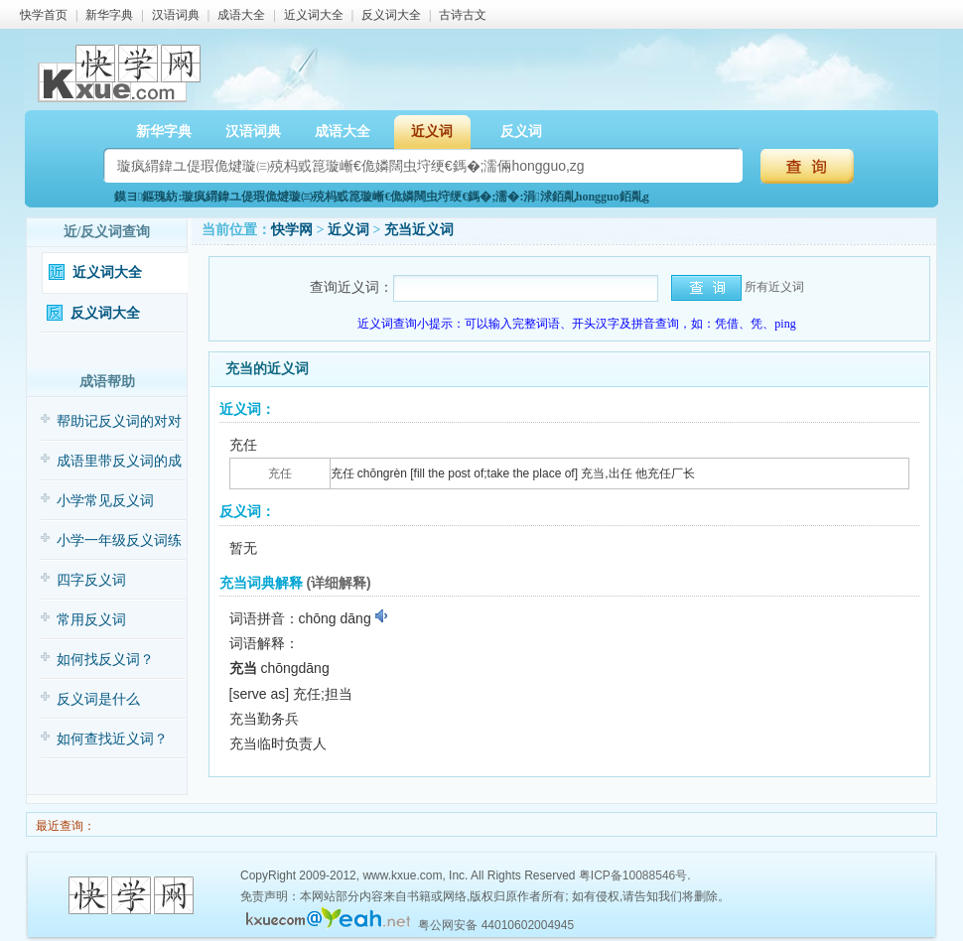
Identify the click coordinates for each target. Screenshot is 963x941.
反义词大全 (391, 15)
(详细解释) (338, 583)
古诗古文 (462, 15)
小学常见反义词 (105, 500)
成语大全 (241, 15)
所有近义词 (774, 287)
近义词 (432, 131)
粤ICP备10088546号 (633, 875)
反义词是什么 (98, 699)
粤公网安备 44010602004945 (496, 925)
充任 (280, 473)
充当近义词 (419, 229)
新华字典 (109, 15)
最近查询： (64, 826)
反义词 (521, 131)
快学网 (292, 229)
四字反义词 (91, 580)
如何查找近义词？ (112, 739)
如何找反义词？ (105, 659)
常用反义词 (91, 619)
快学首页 (44, 15)
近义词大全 (314, 15)
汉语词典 (176, 15)
